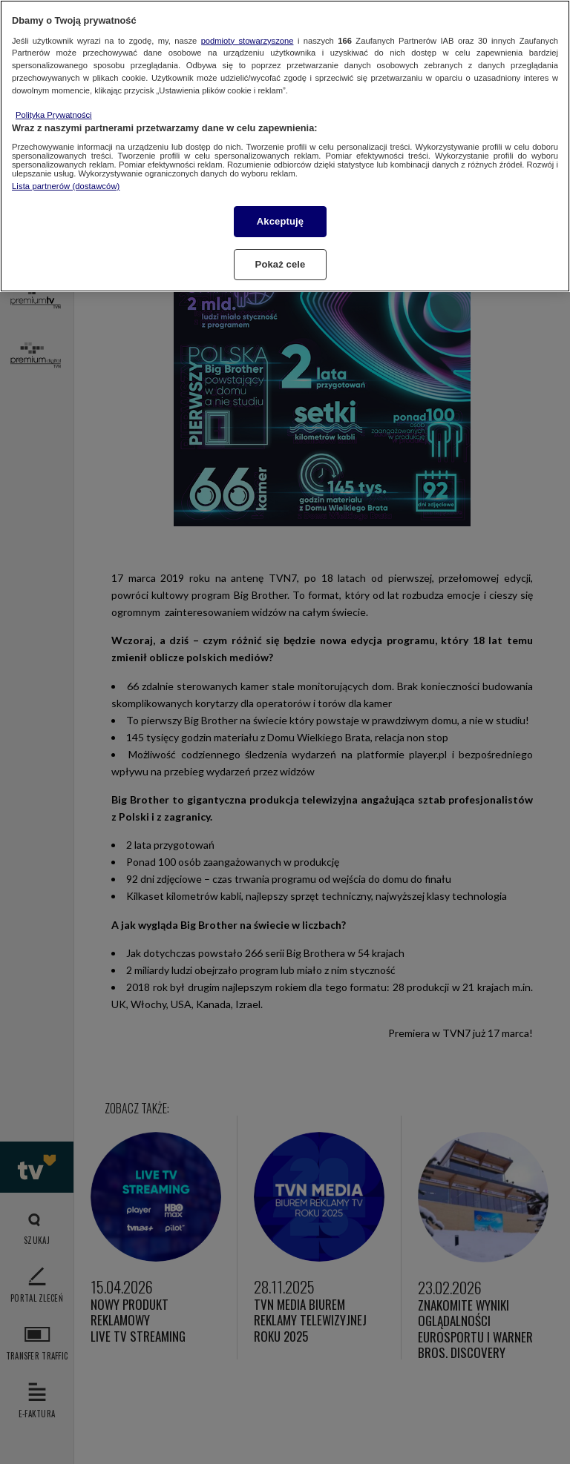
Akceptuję (280, 221)
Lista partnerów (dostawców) (65, 186)
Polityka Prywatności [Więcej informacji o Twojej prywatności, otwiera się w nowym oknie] (54, 114)
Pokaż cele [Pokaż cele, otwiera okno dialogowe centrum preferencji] (280, 264)
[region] (285, 146)
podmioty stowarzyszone (247, 40)
